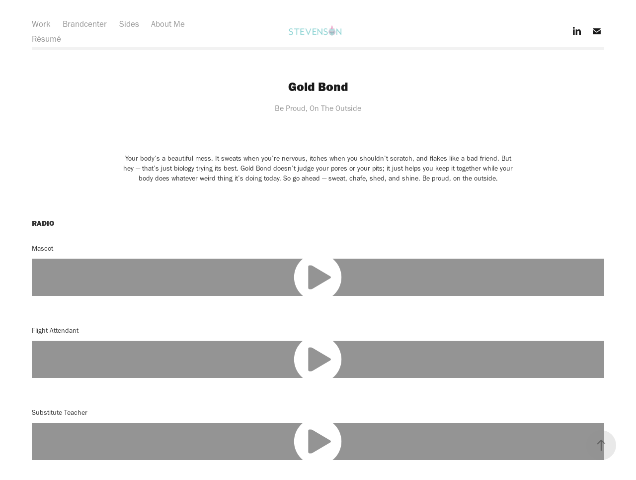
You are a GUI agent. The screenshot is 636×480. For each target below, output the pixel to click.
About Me (168, 24)
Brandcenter (85, 24)
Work (41, 24)
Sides (129, 24)
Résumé (46, 39)
